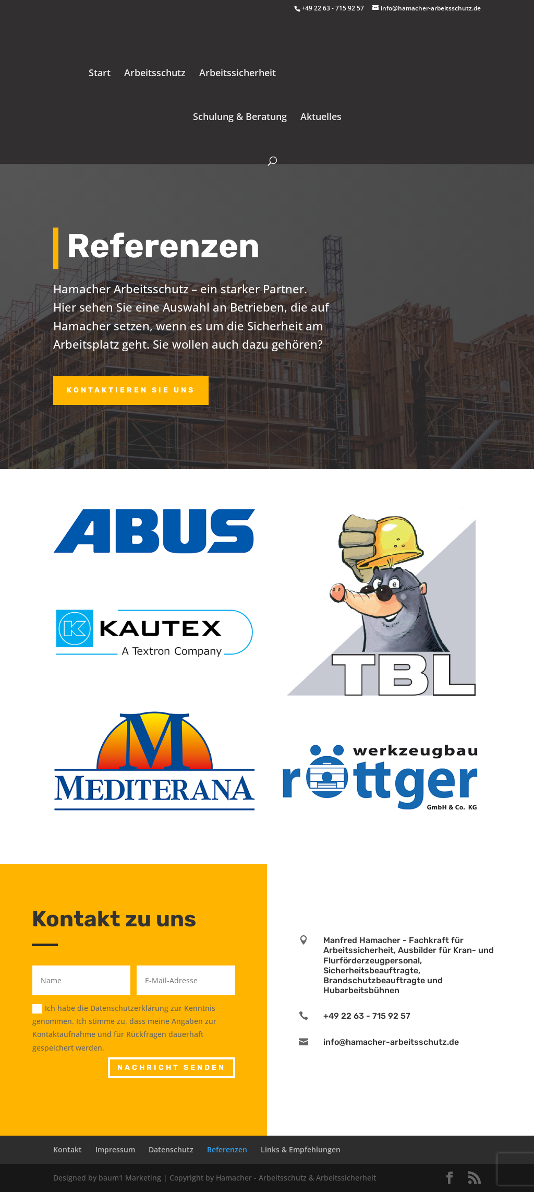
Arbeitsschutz (155, 74)
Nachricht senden (171, 1067)
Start (100, 74)
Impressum (115, 1149)
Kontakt (67, 1149)
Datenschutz (171, 1149)
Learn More (400, 920)
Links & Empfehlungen (301, 1149)
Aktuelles (321, 118)
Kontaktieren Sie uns (131, 390)
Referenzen (227, 1149)
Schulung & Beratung (240, 118)
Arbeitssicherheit (237, 74)
